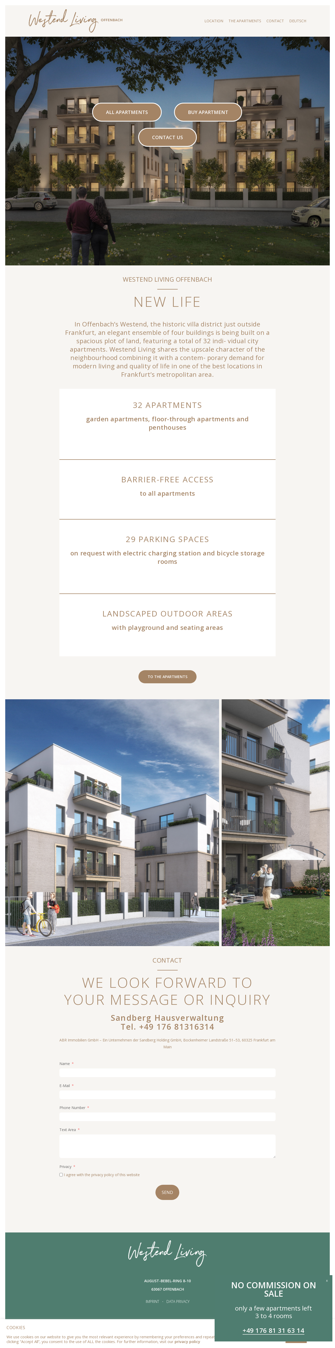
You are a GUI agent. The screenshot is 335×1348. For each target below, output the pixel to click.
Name (64, 1063)
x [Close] (327, 1280)
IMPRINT (152, 1301)
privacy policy (102, 1174)
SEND (167, 1192)
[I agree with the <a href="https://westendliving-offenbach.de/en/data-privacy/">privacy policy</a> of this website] (61, 1174)
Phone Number (72, 1107)
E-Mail (64, 1085)
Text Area (67, 1129)
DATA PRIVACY (177, 1301)
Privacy (65, 1166)
